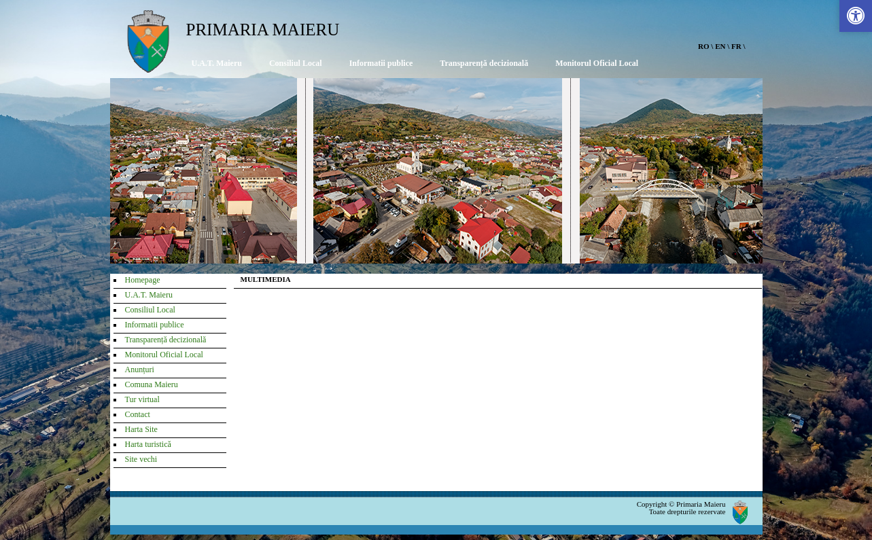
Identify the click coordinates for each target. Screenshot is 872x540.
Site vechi (141, 459)
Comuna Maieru (151, 384)
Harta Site (141, 429)
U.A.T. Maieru (217, 63)
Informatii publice (381, 63)
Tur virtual (142, 399)
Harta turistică (148, 444)
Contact (137, 414)
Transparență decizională (484, 63)
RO (704, 46)
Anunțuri (139, 369)
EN (720, 46)
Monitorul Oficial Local (596, 63)
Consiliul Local (295, 63)
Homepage (142, 280)
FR (736, 46)
